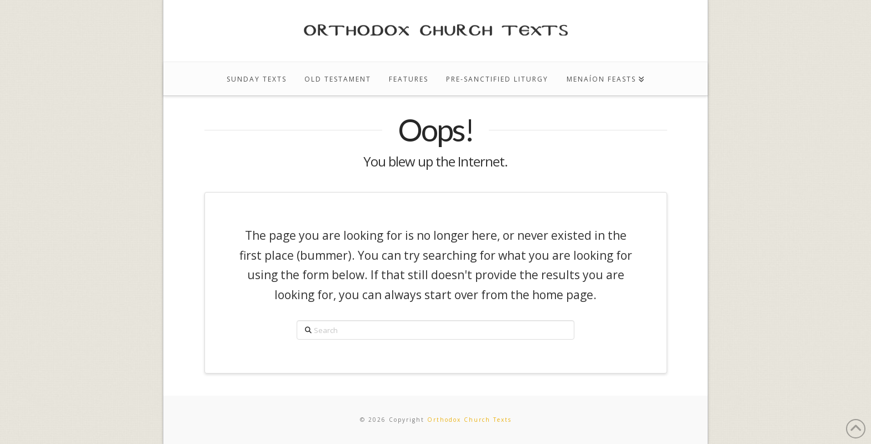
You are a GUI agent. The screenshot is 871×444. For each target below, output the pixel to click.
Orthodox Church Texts (469, 419)
